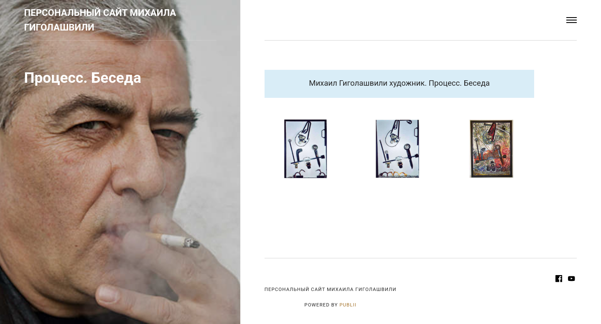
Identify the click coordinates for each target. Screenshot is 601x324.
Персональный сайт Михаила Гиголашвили (100, 20)
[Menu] (571, 20)
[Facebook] (559, 279)
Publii (348, 305)
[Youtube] (571, 279)
